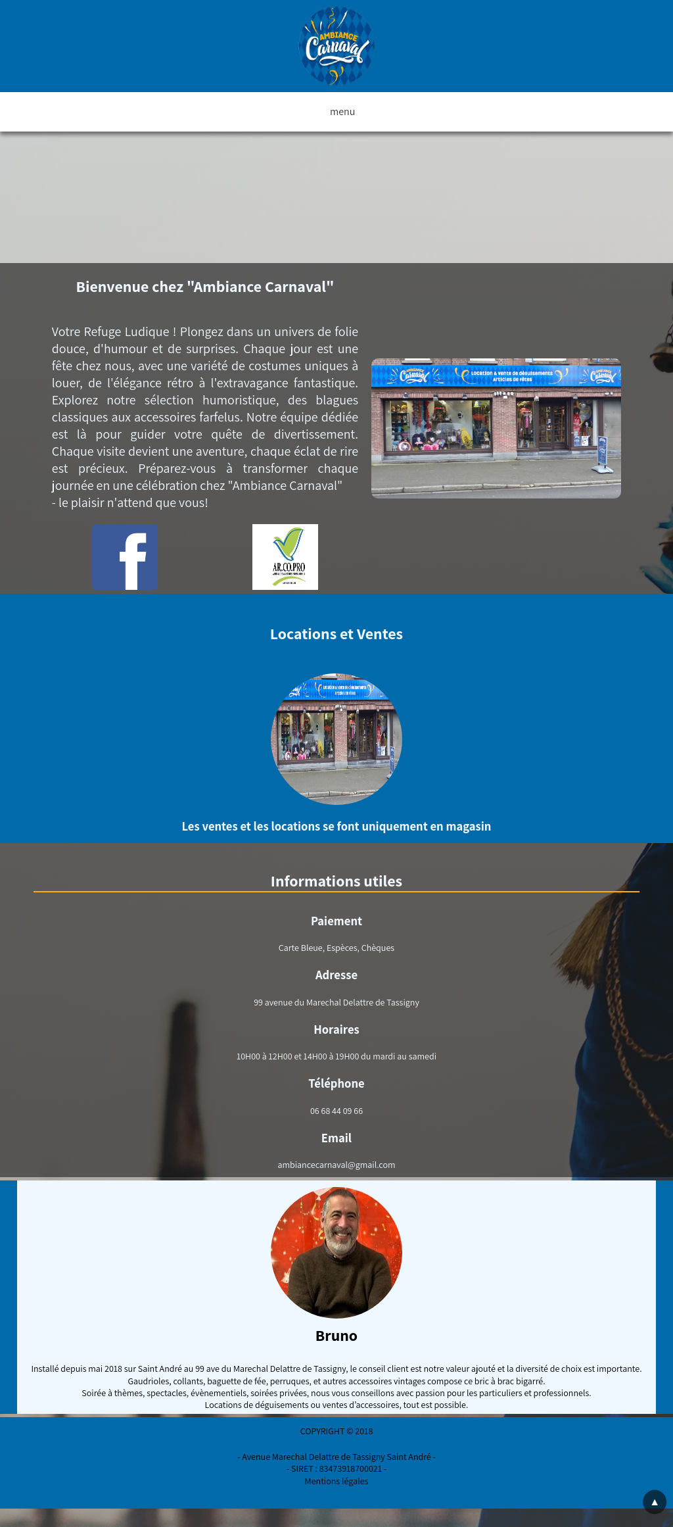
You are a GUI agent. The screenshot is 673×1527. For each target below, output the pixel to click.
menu (336, 111)
